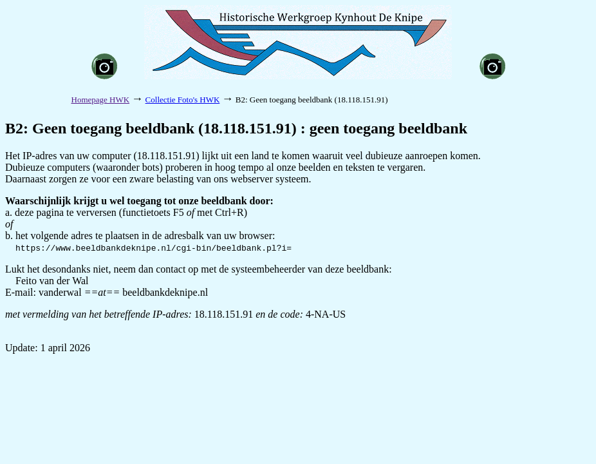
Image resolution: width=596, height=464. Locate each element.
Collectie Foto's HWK (182, 99)
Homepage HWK (100, 99)
